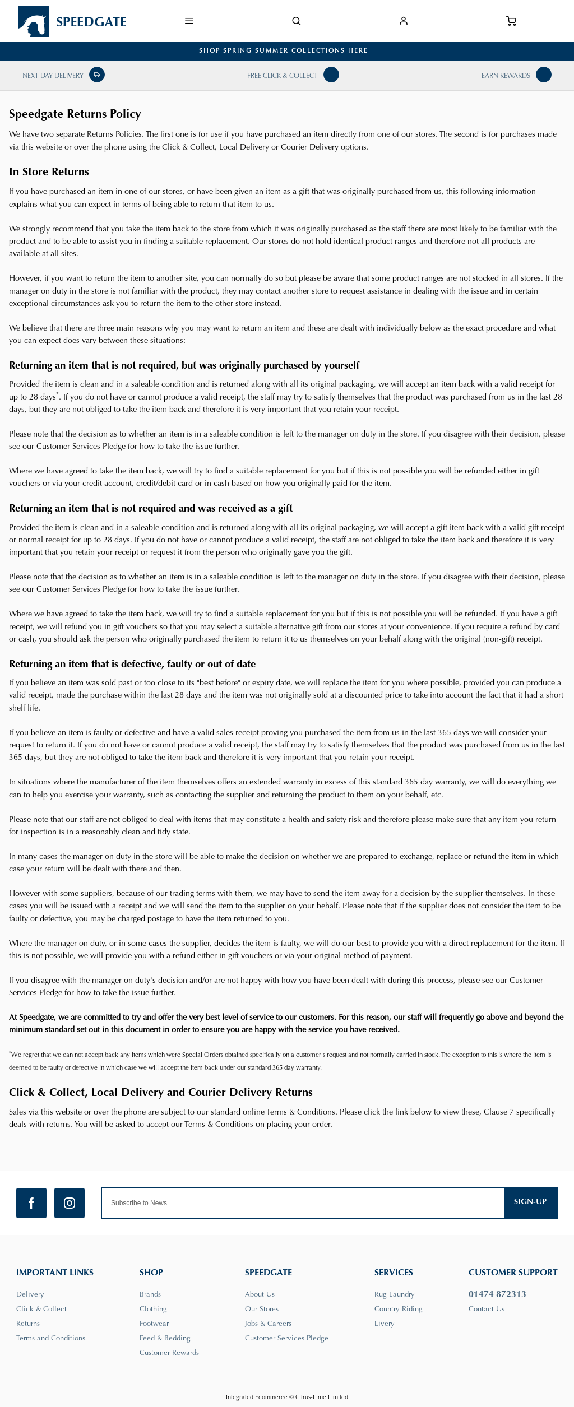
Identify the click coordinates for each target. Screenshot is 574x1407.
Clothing (153, 1309)
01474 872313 (497, 1294)
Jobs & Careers (268, 1323)
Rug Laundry (394, 1294)
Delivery (30, 1294)
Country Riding (398, 1309)
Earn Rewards (506, 76)
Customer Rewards (169, 1353)
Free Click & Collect (282, 76)
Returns (28, 1323)
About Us (260, 1294)
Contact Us (486, 1309)
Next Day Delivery (53, 76)
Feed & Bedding (165, 1338)
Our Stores (262, 1309)
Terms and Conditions (50, 1338)
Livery (384, 1323)
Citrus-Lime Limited (321, 1398)
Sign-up (530, 1202)
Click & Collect (41, 1309)
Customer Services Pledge (286, 1338)
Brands (150, 1294)
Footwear (154, 1323)
